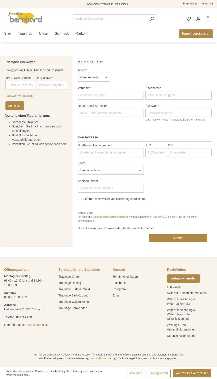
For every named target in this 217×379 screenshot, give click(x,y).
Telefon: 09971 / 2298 (18, 317)
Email (116, 295)
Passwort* (152, 106)
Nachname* (153, 88)
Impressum (174, 286)
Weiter (178, 238)
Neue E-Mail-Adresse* (92, 106)
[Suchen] (152, 18)
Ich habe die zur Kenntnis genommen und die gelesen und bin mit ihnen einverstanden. (137, 218)
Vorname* (84, 88)
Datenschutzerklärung (181, 335)
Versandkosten (99, 358)
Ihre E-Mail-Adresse (18, 78)
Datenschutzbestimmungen (108, 216)
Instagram (119, 289)
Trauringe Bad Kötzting (74, 295)
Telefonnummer (88, 181)
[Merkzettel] (188, 19)
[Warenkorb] (208, 19)
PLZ (148, 145)
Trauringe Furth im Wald (74, 289)
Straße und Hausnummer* (95, 145)
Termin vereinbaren (125, 276)
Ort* (170, 145)
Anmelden (207, 3)
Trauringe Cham (69, 276)
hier (181, 354)
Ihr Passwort (45, 78)
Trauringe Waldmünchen (74, 301)
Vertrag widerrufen (184, 278)
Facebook (119, 283)
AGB (164, 216)
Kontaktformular (36, 325)
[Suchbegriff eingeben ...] (110, 18)
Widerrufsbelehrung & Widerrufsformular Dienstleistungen (181, 314)
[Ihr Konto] (198, 19)
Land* (82, 163)
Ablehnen (136, 373)
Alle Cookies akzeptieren (192, 373)
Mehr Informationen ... (18, 375)
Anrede (82, 70)
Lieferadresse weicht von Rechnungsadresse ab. (114, 199)
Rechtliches (176, 269)
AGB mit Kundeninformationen (187, 293)
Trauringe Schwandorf (73, 308)
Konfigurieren (159, 373)
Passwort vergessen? (19, 95)
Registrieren (190, 3)
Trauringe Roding (70, 283)
